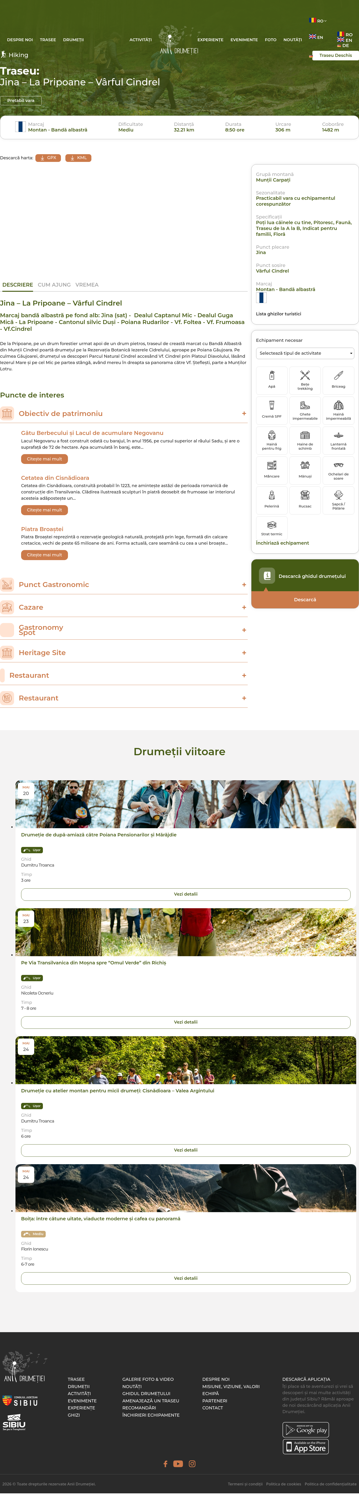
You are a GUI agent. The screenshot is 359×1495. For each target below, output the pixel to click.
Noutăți (293, 39)
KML (79, 157)
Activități (141, 39)
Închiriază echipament (283, 543)
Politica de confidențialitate (331, 1485)
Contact (212, 1409)
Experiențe (211, 39)
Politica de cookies (283, 1485)
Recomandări (139, 1409)
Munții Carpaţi (273, 180)
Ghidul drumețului (146, 1395)
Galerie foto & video (148, 1381)
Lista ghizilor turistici (278, 314)
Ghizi (74, 1416)
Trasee (48, 39)
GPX (48, 157)
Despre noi (20, 39)
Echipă (210, 1395)
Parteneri (214, 1402)
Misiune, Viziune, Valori (231, 1388)
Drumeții (73, 39)
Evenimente (244, 39)
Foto (271, 39)
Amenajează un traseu (150, 1402)
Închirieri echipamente (151, 1416)
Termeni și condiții (245, 1485)
